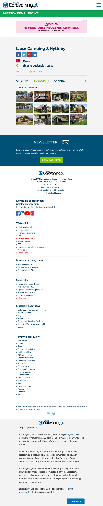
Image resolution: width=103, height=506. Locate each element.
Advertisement (25, 238)
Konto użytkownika (26, 227)
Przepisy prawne (24, 372)
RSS (19, 244)
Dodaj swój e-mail (51, 160)
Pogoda (21, 315)
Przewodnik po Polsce (26, 349)
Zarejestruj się (23, 230)
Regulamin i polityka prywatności (31, 247)
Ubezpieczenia (23, 253)
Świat (20, 346)
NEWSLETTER (46, 142)
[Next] (85, 80)
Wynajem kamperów (26, 360)
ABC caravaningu (25, 355)
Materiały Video (24, 313)
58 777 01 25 (53, 184)
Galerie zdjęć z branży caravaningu (32, 310)
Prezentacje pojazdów (27, 369)
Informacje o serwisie (26, 233)
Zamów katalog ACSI (26, 270)
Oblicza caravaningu (26, 358)
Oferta (22, 80)
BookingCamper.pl (25, 295)
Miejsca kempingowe (21, 13)
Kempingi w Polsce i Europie (29, 284)
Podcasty (21, 392)
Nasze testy (23, 380)
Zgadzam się (76, 501)
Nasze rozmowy (24, 386)
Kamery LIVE (23, 318)
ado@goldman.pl (54, 193)
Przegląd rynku (24, 366)
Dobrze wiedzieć (24, 375)
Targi (20, 394)
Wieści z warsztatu (25, 377)
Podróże (21, 363)
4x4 (19, 383)
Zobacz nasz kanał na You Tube (30, 321)
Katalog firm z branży (26, 292)
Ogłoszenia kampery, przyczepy (30, 289)
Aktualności (22, 341)
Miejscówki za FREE (26, 287)
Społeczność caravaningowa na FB (31, 324)
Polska (20, 343)
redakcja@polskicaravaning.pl (54, 190)
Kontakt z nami (24, 241)
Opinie (59, 80)
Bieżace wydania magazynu (29, 267)
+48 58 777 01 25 (55, 187)
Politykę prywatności (68, 434)
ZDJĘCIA (41, 81)
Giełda (20, 327)
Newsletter (22, 250)
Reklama (22, 236)
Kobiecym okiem (24, 352)
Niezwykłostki (23, 389)
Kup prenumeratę (25, 264)
